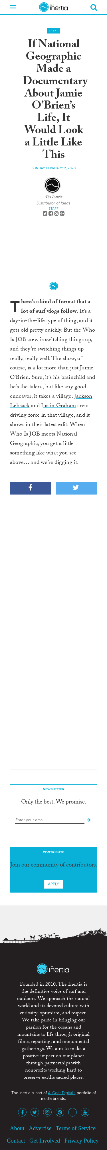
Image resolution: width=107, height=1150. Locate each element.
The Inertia (53, 197)
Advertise (40, 1128)
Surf (53, 31)
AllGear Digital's (62, 1092)
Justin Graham (58, 406)
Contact (16, 1140)
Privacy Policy (81, 1140)
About (17, 1128)
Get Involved (44, 1140)
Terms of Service (76, 1128)
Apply (53, 884)
